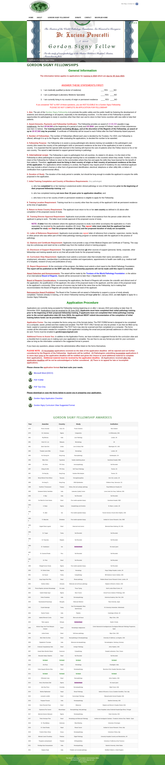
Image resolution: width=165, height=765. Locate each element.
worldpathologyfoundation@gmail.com (82, 760)
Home (31, 18)
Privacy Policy (82, 762)
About (39, 18)
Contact (88, 18)
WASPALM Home (101, 18)
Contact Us (131, 4)
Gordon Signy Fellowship (58, 18)
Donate (78, 18)
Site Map (123, 4)
